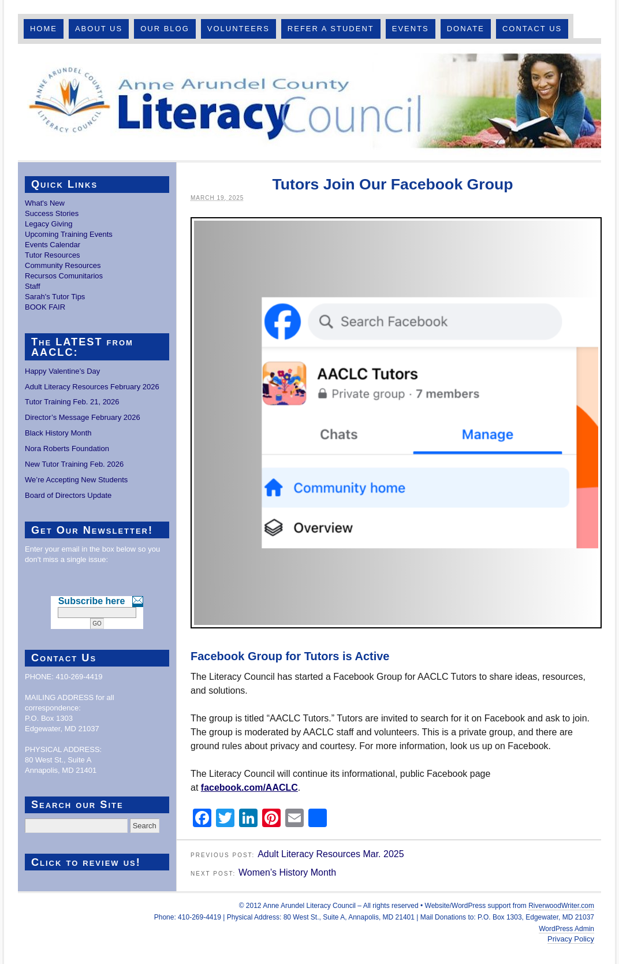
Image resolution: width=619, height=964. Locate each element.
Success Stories (52, 213)
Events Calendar (52, 244)
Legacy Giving (48, 223)
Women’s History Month (287, 872)
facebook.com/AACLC (249, 787)
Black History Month (58, 433)
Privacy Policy (570, 939)
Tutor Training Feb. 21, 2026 (72, 401)
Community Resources (63, 265)
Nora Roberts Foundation (67, 448)
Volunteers (238, 28)
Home (43, 28)
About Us (98, 28)
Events (410, 28)
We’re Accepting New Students (76, 479)
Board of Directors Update (68, 495)
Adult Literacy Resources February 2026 (92, 386)
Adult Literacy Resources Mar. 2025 (331, 854)
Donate (465, 28)
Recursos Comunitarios (64, 275)
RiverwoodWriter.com (561, 906)
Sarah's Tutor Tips (55, 296)
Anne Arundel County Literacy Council (309, 102)
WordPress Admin (566, 929)
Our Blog (164, 28)
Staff (32, 286)
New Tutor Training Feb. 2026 (74, 464)
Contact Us (532, 28)
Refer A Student (331, 28)
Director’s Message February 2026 (82, 417)
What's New (45, 203)
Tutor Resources (52, 255)
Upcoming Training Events (69, 234)
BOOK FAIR (45, 307)
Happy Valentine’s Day (62, 371)
